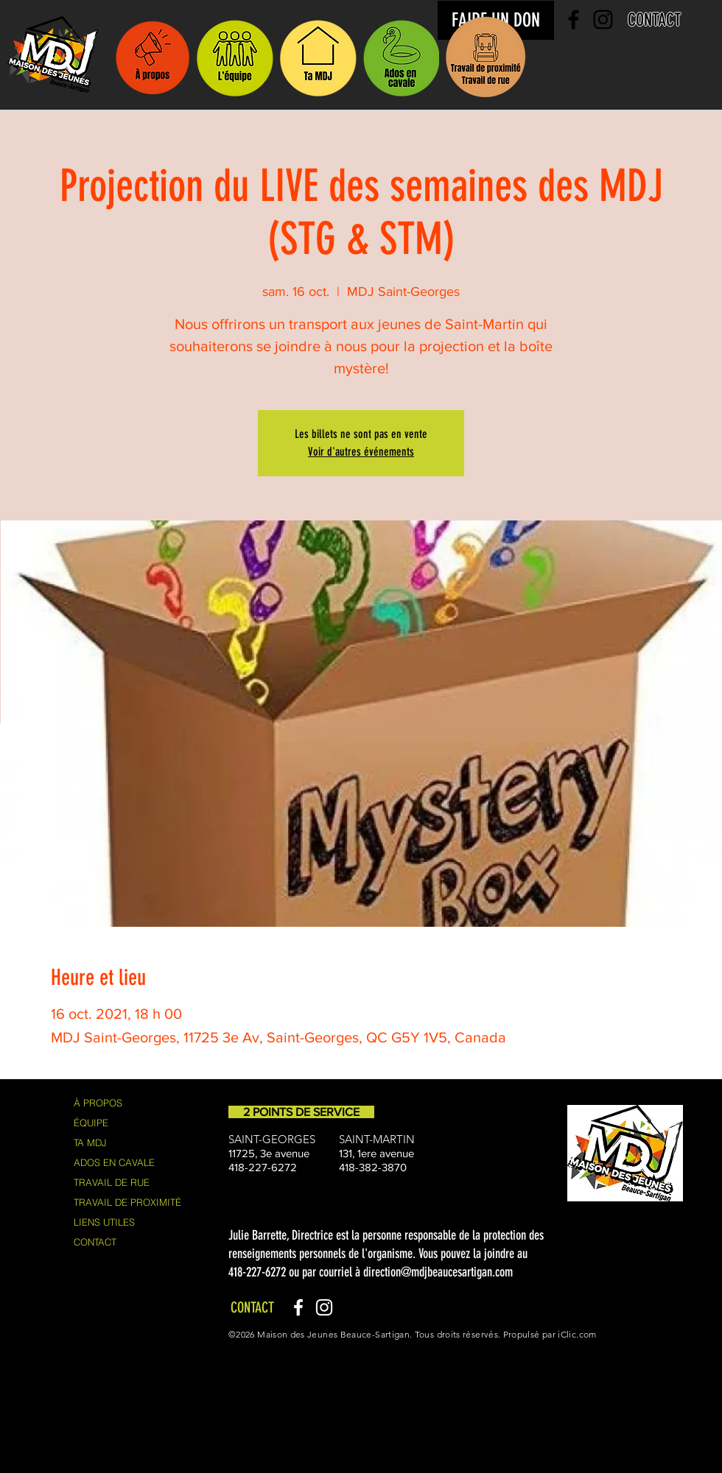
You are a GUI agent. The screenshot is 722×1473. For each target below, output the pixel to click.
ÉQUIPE (91, 1122)
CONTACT (95, 1242)
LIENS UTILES (104, 1222)
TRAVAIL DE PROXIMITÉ (127, 1202)
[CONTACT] (654, 20)
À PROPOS (98, 1103)
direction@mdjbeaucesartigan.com (438, 1272)
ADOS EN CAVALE (114, 1162)
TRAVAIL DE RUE (112, 1182)
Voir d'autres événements (361, 452)
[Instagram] (324, 1307)
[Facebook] (298, 1307)
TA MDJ (90, 1142)
